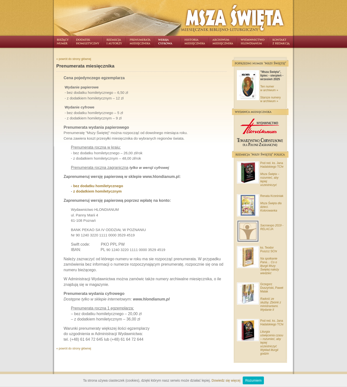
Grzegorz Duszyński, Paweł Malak (271, 287)
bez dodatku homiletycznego (98, 186)
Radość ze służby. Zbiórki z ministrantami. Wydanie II (270, 304)
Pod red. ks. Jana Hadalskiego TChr (272, 164)
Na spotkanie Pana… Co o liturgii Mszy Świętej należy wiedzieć (269, 266)
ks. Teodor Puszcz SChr (268, 249)
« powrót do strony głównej (73, 59)
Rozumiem (253, 380)
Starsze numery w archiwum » (270, 99)
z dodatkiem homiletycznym (97, 191)
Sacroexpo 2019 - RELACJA (271, 227)
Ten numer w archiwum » (269, 88)
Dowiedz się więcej (226, 380)
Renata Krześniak (271, 196)
